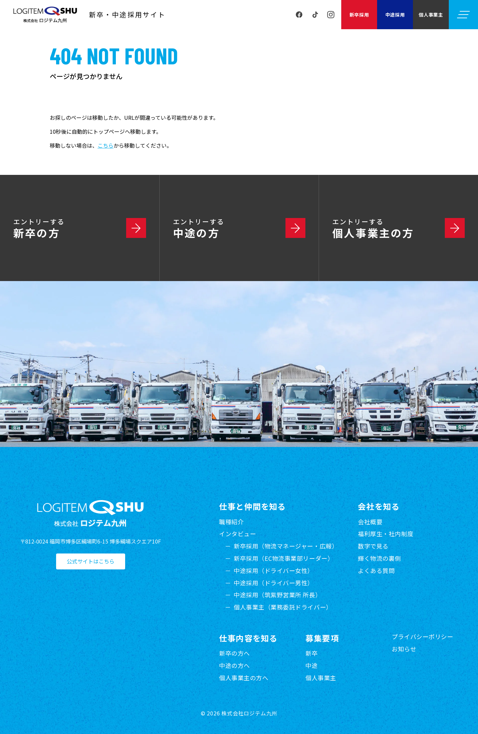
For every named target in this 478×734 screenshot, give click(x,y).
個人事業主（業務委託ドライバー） (283, 607)
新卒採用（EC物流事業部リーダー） (284, 558)
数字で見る (373, 546)
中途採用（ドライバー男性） (274, 582)
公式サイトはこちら (91, 561)
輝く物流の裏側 (379, 558)
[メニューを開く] (463, 14)
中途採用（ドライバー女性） (274, 570)
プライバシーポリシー (422, 636)
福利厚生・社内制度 (385, 533)
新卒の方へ (234, 653)
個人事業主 (431, 14)
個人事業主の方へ (243, 677)
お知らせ (404, 648)
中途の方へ (234, 665)
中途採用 (395, 14)
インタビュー (237, 533)
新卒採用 (359, 14)
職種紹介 (231, 521)
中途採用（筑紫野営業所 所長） (277, 594)
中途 (311, 665)
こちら (106, 145)
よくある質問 (376, 570)
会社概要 (370, 521)
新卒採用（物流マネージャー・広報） (286, 546)
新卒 (311, 653)
